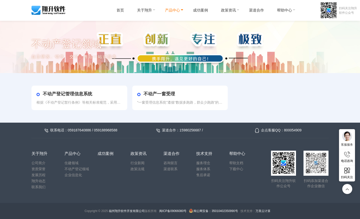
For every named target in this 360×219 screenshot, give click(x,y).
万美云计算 (263, 211)
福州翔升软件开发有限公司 (127, 211)
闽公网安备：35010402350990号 (216, 211)
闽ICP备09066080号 (172, 211)
